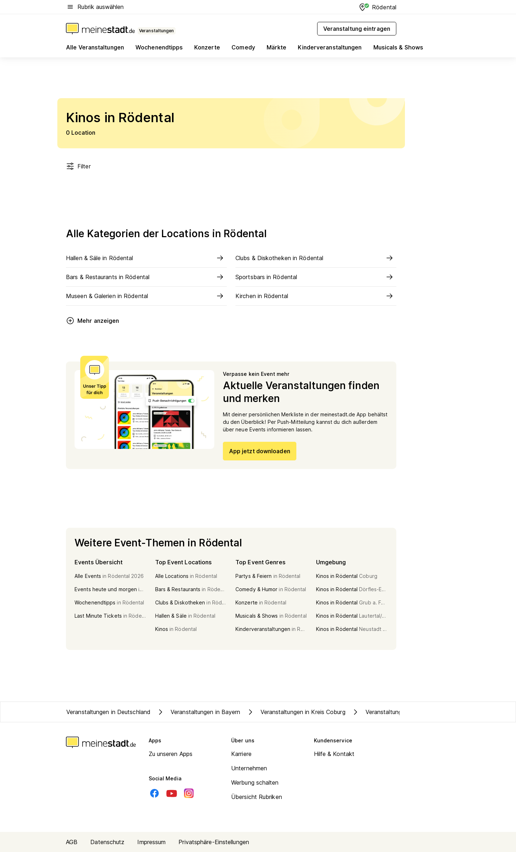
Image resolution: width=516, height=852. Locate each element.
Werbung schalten (255, 782)
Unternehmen (249, 768)
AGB (71, 842)
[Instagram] (189, 793)
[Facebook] (154, 793)
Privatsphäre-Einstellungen (213, 842)
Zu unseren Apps (171, 753)
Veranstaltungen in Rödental (396, 712)
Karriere (241, 753)
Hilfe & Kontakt (334, 753)
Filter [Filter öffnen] (78, 166)
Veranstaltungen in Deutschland (108, 711)
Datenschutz (107, 842)
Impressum (151, 842)
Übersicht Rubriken (256, 796)
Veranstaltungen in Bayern (198, 712)
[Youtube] (171, 793)
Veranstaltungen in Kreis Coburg (295, 712)
